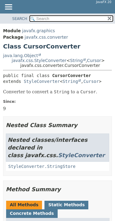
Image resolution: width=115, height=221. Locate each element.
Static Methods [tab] (66, 204)
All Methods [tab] (24, 204)
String (76, 60)
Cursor (94, 60)
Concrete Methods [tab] (32, 213)
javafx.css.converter (46, 37)
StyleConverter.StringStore (41, 166)
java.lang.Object (20, 55)
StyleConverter (42, 81)
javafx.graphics (38, 30)
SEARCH (19, 19)
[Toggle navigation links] (8, 7)
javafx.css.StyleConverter (39, 60)
